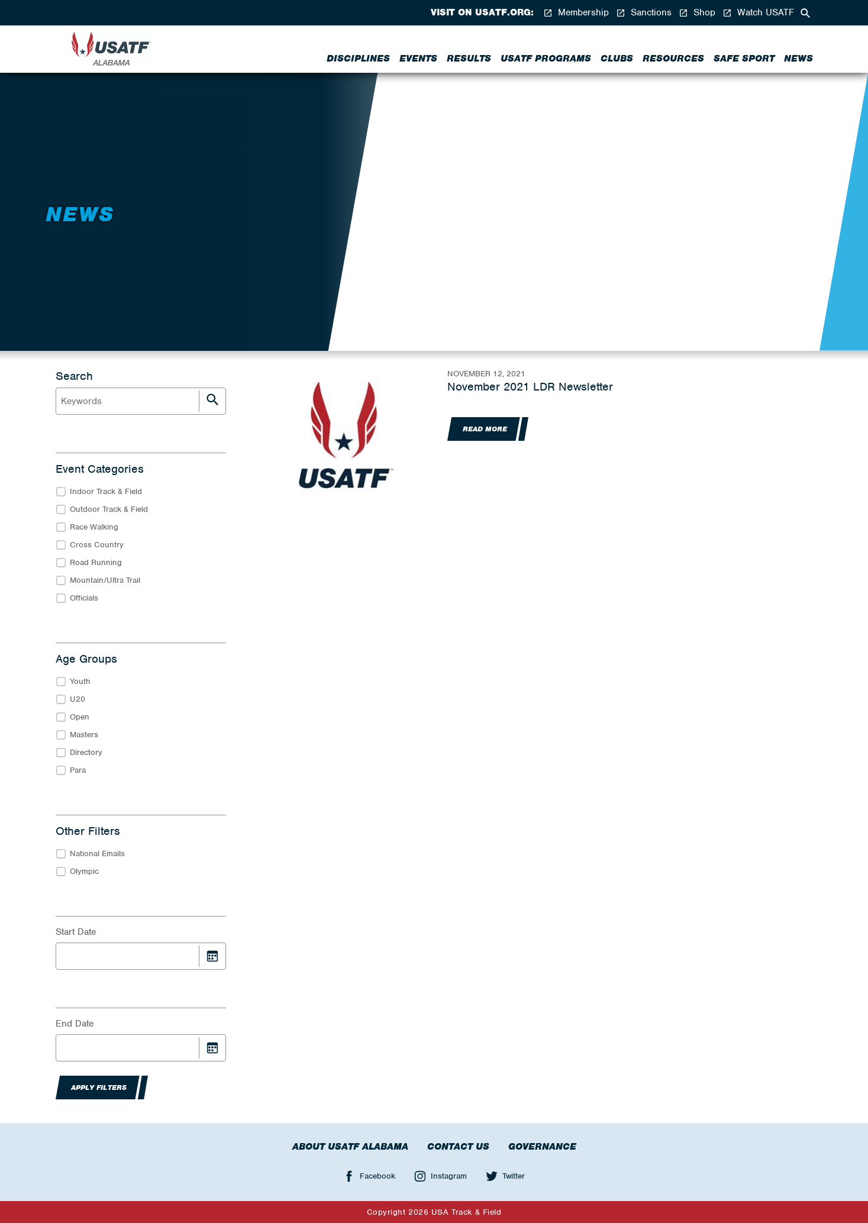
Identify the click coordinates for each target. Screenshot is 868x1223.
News (798, 58)
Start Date (76, 932)
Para (78, 770)
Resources (673, 58)
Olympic (84, 871)
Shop (697, 13)
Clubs (617, 58)
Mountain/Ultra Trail (105, 580)
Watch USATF (758, 13)
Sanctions (644, 13)
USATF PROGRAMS (546, 58)
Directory (86, 752)
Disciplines (358, 58)
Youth (80, 681)
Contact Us (458, 1146)
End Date (74, 1024)
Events (418, 58)
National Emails (97, 853)
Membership (576, 13)
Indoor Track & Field (106, 491)
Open (79, 717)
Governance (542, 1146)
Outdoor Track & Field (109, 509)
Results (469, 58)
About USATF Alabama (350, 1146)
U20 (77, 699)
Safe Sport (744, 58)
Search (74, 376)
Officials (84, 598)
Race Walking (94, 527)
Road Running (96, 562)
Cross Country (97, 545)
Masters (84, 735)
